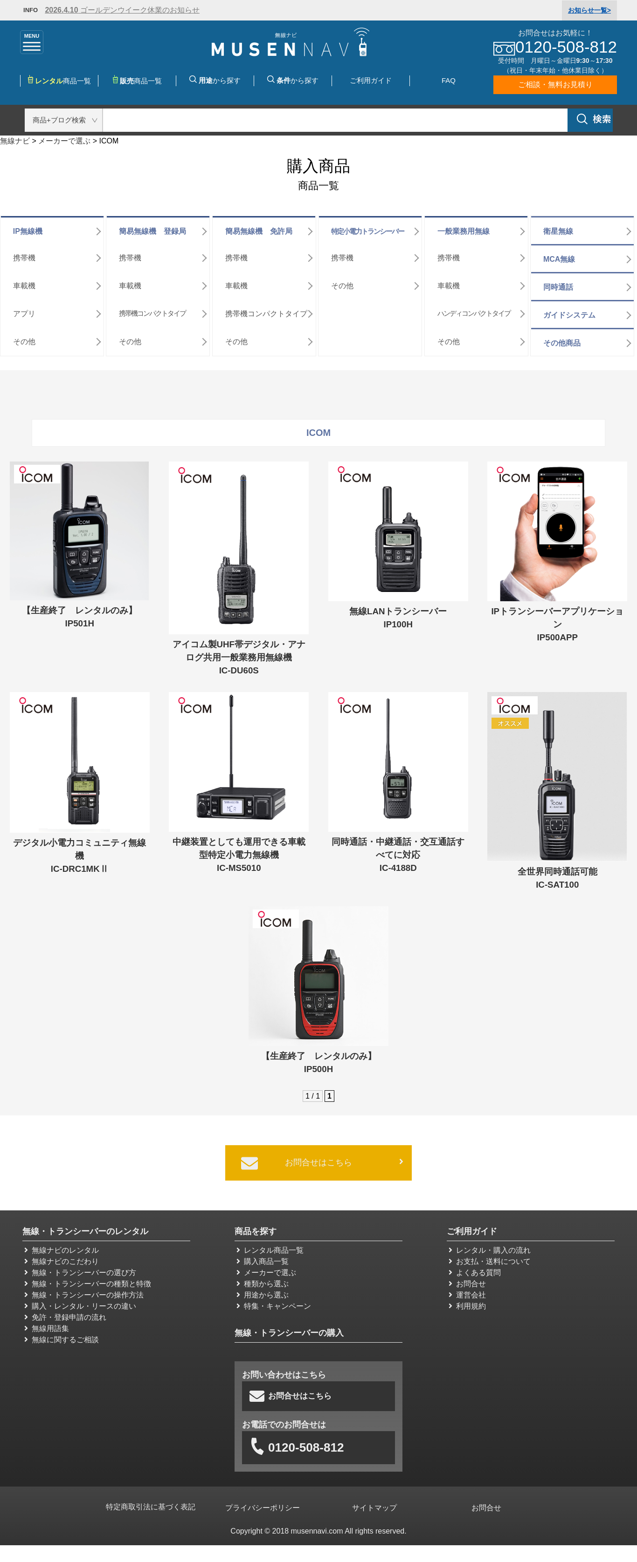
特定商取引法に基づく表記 (150, 1504)
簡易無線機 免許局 (258, 227)
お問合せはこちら (322, 1159)
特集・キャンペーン (273, 1302)
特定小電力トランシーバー (367, 227)
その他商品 (562, 339)
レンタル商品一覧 (270, 1246)
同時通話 (558, 283)
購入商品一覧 (262, 1257)
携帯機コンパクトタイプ (152, 309)
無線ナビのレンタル (61, 1246)
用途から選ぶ (262, 1291)
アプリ (24, 309)
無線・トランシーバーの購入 (289, 1328)
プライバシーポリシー (263, 1504)
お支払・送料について (490, 1257)
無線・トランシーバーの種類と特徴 (87, 1280)
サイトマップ (375, 1504)
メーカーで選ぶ (266, 1268)
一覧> (589, 10)
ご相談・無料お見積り (555, 84)
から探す (215, 79)
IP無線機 (27, 227)
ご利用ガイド (371, 80)
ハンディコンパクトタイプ (473, 309)
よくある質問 (475, 1268)
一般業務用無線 (463, 227)
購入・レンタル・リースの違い (80, 1302)
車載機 (24, 281)
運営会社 (467, 1291)
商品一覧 (137, 80)
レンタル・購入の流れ (490, 1246)
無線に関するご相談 (61, 1335)
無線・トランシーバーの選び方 (80, 1268)
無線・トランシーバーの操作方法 (84, 1291)
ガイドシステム (569, 311)
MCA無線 (559, 255)
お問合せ (467, 1280)
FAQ (449, 80)
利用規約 (467, 1302)
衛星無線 (558, 227)
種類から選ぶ (262, 1280)
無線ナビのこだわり (61, 1257)
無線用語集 (46, 1324)
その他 (24, 337)
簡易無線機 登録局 (152, 227)
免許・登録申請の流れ (65, 1313)
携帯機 (24, 254)
